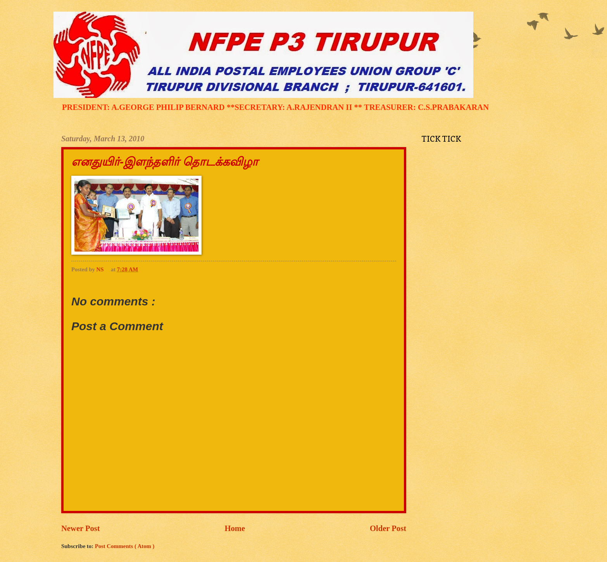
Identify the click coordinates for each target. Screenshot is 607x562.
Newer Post (80, 528)
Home (235, 528)
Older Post (388, 528)
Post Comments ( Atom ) (125, 546)
